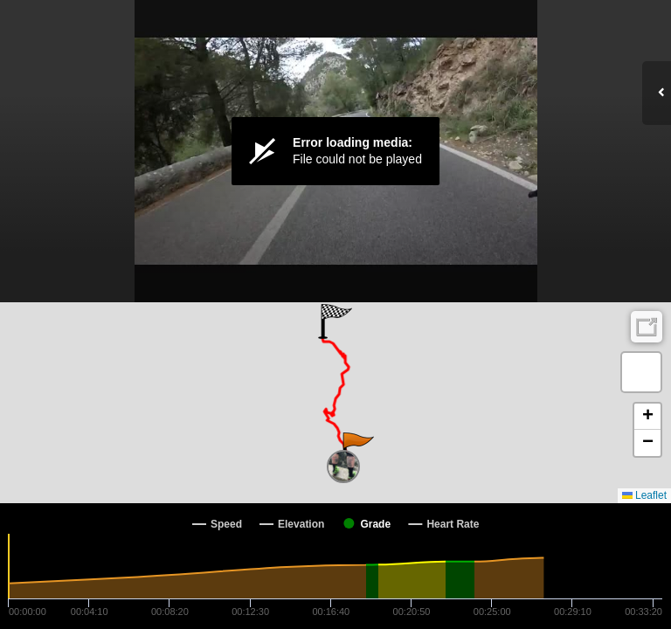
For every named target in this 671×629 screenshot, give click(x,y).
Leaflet (644, 495)
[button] (357, 449)
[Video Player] (335, 151)
